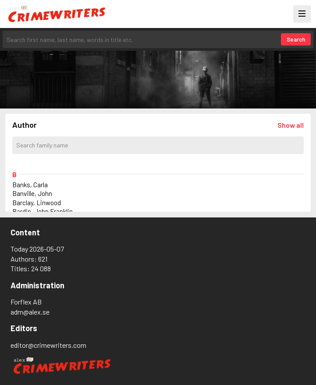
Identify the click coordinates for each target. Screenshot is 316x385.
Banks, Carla (30, 185)
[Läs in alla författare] (290, 125)
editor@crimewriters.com (48, 345)
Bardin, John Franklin (42, 211)
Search (296, 39)
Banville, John (32, 193)
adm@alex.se (30, 312)
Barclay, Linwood (36, 202)
